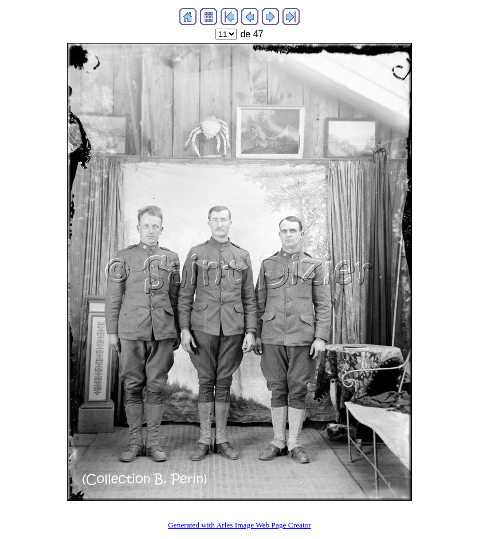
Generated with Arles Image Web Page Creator (239, 525)
